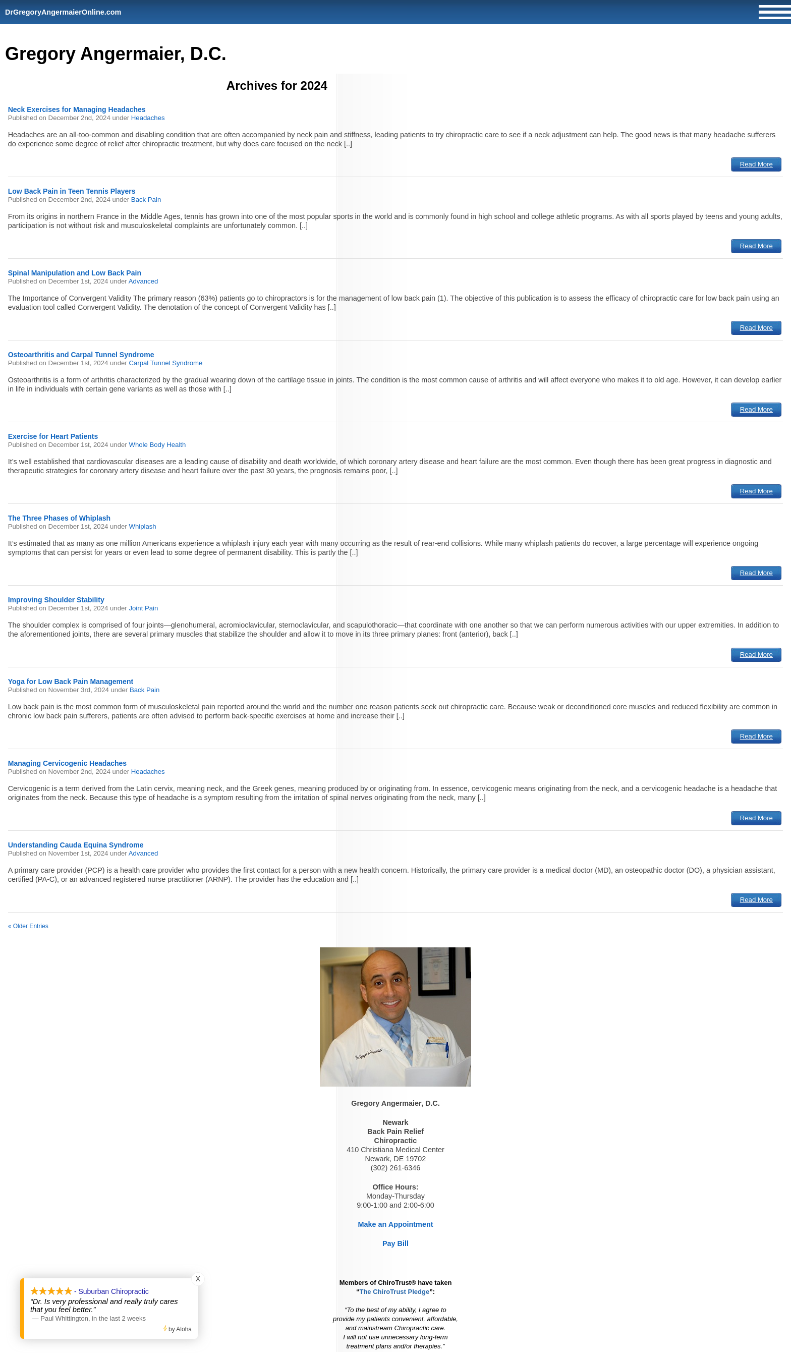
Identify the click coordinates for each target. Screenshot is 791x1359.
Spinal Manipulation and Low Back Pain (74, 273)
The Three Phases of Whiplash (59, 518)
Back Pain (146, 199)
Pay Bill (395, 1243)
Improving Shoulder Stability (56, 600)
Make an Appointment (395, 1224)
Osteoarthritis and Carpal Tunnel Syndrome (81, 355)
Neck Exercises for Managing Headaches (77, 109)
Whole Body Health (157, 444)
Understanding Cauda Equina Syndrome (76, 845)
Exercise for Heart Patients (53, 436)
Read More (756, 164)
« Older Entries (28, 926)
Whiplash (142, 526)
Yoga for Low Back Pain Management (70, 681)
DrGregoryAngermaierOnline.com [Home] (63, 12)
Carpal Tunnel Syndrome (165, 363)
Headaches (148, 118)
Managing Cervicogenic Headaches (67, 763)
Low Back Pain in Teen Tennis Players (72, 191)
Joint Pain (143, 608)
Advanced (143, 281)
